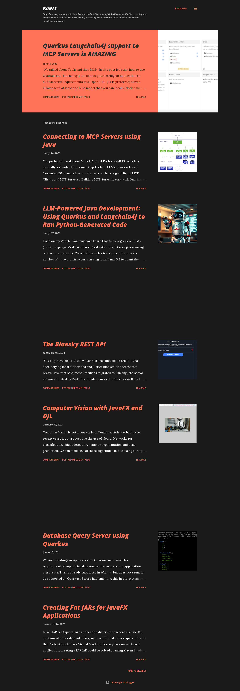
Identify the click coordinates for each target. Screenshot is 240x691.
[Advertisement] (94, 305)
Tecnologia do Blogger (120, 682)
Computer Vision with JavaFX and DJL (92, 412)
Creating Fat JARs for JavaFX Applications (85, 611)
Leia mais (141, 96)
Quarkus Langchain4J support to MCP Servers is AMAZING (91, 49)
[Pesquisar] (181, 8)
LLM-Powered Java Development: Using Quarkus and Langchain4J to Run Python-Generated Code (94, 216)
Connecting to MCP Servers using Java (92, 140)
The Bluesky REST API (74, 344)
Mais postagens (137, 670)
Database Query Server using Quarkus (86, 539)
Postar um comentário (76, 96)
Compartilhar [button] (51, 96)
